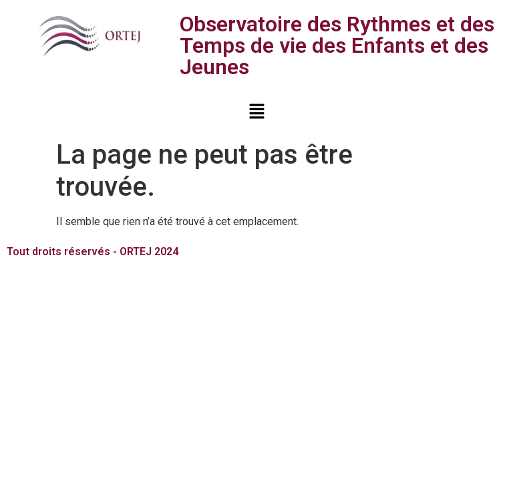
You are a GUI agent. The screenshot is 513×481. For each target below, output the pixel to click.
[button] (256, 112)
